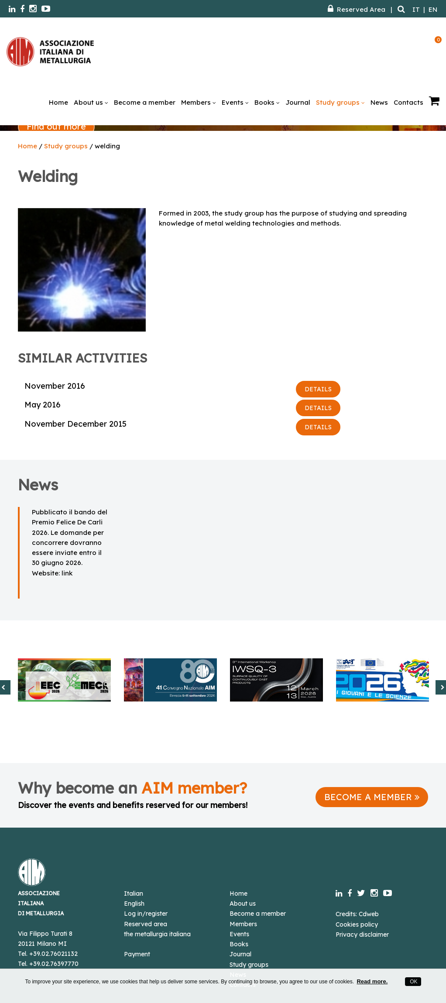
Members (198, 102)
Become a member (144, 102)
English (134, 903)
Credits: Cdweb (357, 914)
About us (91, 102)
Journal (297, 102)
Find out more (56, 126)
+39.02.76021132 (53, 954)
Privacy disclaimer (362, 934)
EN (433, 9)
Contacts (408, 102)
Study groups (340, 102)
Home (58, 102)
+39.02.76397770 (54, 964)
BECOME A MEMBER (371, 796)
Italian (133, 893)
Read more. (372, 981)
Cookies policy (357, 924)
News (379, 102)
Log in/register (146, 913)
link (67, 573)
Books (267, 102)
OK (413, 982)
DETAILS (318, 389)
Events (235, 102)
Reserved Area (356, 9)
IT (416, 9)
